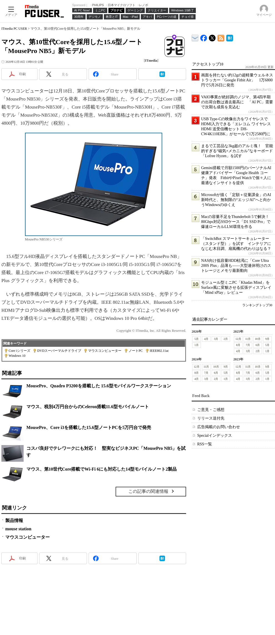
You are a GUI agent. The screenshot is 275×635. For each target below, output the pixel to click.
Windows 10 (17, 356)
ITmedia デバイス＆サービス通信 (195, 37)
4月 (206, 338)
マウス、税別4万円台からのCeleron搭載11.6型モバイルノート (87, 406)
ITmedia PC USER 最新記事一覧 (221, 37)
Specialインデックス (214, 435)
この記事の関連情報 (148, 491)
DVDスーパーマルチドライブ (59, 351)
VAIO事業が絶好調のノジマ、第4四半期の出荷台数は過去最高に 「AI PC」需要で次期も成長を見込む (237, 102)
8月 (238, 345)
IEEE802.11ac (159, 351)
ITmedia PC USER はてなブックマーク (229, 37)
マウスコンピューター (104, 351)
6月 (258, 345)
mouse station (18, 528)
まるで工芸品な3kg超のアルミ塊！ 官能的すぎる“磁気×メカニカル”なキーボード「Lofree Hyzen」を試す (237, 151)
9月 (267, 338)
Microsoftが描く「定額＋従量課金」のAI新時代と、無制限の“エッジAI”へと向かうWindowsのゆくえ (236, 200)
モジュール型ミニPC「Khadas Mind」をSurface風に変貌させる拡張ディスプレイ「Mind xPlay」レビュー (236, 287)
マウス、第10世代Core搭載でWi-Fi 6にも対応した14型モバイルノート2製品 (101, 469)
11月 (248, 338)
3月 (216, 338)
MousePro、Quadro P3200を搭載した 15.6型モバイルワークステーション (98, 385)
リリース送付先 (210, 418)
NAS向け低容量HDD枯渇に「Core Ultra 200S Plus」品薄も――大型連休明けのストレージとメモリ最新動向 (236, 265)
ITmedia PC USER (14, 29)
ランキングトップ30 (257, 305)
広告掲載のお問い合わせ (218, 427)
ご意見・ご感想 (210, 410)
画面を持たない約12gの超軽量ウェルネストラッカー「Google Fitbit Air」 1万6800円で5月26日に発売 (237, 80)
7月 (248, 345)
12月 (238, 338)
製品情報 (14, 520)
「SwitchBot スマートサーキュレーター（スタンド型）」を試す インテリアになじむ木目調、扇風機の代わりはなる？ (236, 244)
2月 (226, 338)
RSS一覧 (204, 444)
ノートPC (136, 351)
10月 (258, 338)
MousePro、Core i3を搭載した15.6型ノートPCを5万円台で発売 (88, 427)
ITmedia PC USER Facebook (203, 37)
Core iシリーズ (19, 351)
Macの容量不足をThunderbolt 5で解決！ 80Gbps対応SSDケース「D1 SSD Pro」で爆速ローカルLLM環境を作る (237, 222)
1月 (196, 345)
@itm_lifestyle (212, 37)
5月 (196, 338)
